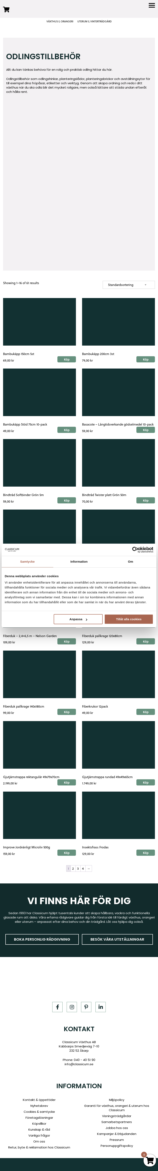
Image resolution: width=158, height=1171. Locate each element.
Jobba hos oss (117, 1128)
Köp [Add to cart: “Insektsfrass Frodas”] (146, 853)
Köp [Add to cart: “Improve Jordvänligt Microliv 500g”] (67, 853)
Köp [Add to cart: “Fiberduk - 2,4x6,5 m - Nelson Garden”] (67, 641)
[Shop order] (129, 285)
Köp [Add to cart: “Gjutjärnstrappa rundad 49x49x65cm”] (146, 782)
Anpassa (78, 619)
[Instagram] (72, 1007)
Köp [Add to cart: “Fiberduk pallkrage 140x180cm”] (67, 712)
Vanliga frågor (39, 1135)
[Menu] (152, 5)
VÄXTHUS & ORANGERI (59, 21)
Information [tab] (79, 561)
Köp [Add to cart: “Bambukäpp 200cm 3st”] (146, 359)
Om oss (39, 1141)
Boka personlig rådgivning (42, 939)
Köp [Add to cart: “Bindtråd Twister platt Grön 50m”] (146, 500)
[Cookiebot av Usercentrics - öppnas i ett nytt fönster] (135, 550)
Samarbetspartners (116, 1122)
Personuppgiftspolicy (117, 1146)
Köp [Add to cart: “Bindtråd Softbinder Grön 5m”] (67, 500)
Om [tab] (130, 561)
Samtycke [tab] (27, 561)
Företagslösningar (39, 1117)
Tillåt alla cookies (129, 619)
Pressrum (117, 1140)
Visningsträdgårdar (116, 1116)
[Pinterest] (86, 1007)
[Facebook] (57, 1007)
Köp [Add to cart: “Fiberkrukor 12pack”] (146, 712)
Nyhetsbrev (39, 1106)
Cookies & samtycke (39, 1112)
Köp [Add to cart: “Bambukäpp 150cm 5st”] (67, 359)
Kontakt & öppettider (39, 1100)
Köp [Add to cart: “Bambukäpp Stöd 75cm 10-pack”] (67, 430)
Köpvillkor (39, 1123)
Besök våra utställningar (117, 939)
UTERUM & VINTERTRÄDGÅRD (94, 21)
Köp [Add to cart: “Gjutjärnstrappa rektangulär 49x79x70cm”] (67, 782)
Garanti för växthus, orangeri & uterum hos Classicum (116, 1108)
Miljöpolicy (116, 1100)
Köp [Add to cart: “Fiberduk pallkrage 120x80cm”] (146, 641)
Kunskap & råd (39, 1129)
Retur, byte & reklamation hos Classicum (39, 1147)
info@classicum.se (79, 1064)
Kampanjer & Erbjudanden (116, 1134)
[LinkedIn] (100, 1007)
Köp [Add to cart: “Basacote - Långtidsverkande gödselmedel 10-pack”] (146, 430)
